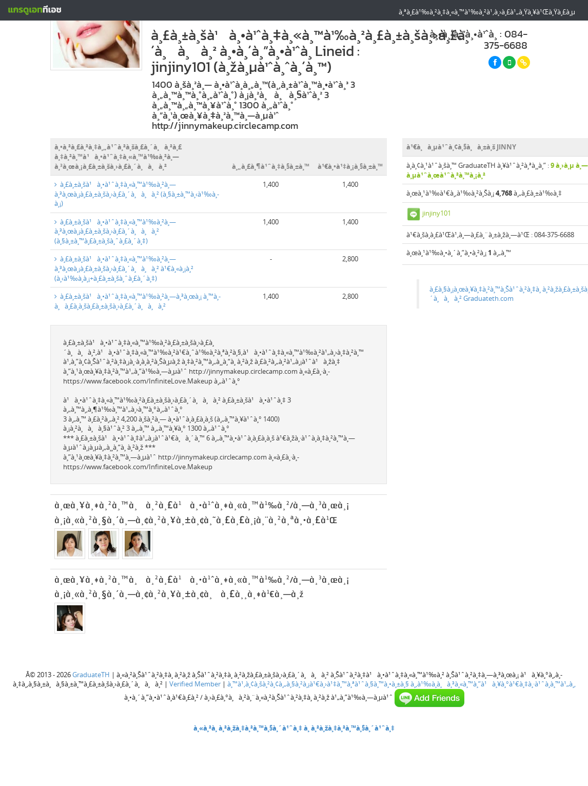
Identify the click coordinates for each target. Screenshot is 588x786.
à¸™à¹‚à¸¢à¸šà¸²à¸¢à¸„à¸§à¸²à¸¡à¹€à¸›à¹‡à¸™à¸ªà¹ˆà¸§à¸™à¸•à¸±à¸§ (318, 683)
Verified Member (195, 683)
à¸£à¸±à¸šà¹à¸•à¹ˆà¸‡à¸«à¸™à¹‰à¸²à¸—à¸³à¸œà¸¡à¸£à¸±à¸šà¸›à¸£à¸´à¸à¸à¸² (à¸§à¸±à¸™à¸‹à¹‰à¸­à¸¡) (136, 194)
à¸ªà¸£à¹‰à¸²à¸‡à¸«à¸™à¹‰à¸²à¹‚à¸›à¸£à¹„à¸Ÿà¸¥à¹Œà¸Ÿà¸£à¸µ (487, 11)
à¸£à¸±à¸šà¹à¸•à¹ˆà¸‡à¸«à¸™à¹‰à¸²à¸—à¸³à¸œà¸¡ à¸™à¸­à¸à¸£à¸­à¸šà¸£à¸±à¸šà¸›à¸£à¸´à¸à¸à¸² (137, 301)
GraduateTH (91, 674)
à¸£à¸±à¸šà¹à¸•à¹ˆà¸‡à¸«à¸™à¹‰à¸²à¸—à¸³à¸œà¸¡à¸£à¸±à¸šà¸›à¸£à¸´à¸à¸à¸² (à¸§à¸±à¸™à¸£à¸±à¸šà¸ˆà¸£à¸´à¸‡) (115, 231)
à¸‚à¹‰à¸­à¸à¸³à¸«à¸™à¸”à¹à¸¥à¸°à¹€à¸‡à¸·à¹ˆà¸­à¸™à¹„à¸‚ (493, 683)
